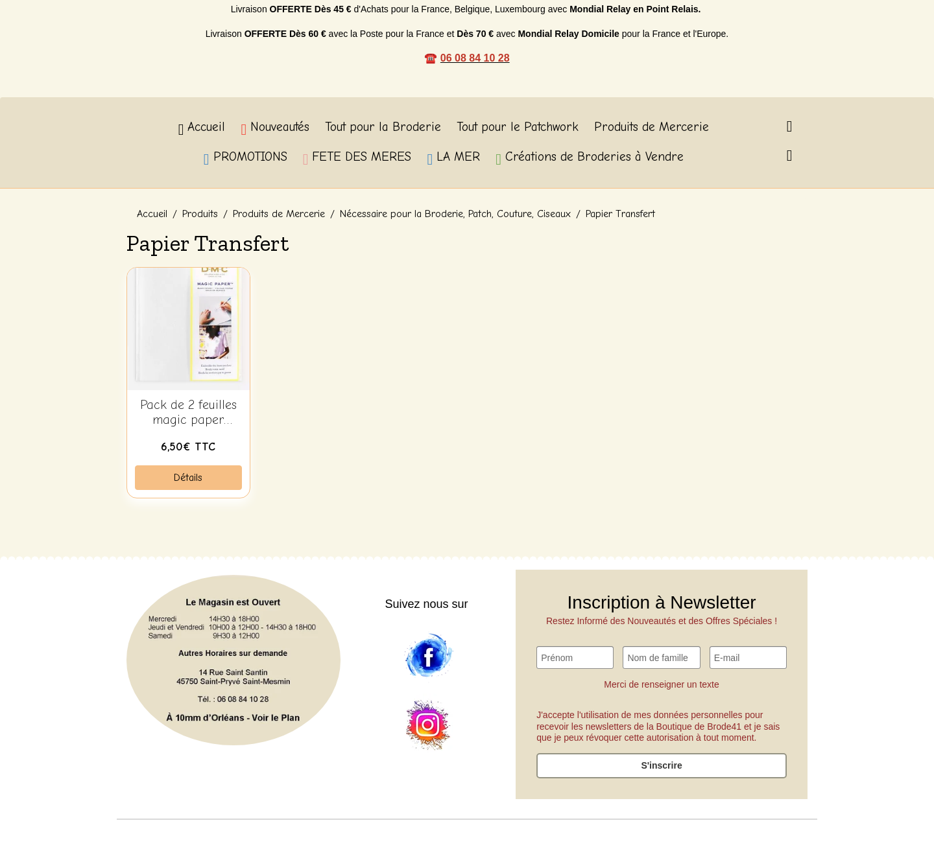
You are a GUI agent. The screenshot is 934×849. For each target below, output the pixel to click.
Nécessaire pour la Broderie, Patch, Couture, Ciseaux (455, 214)
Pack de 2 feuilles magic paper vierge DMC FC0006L (188, 413)
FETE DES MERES (357, 158)
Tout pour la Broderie (383, 127)
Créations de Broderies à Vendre (590, 158)
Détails (188, 477)
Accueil (202, 128)
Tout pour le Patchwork (518, 127)
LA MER (453, 158)
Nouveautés (275, 128)
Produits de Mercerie (651, 127)
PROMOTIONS (245, 158)
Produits (200, 214)
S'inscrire (661, 765)
